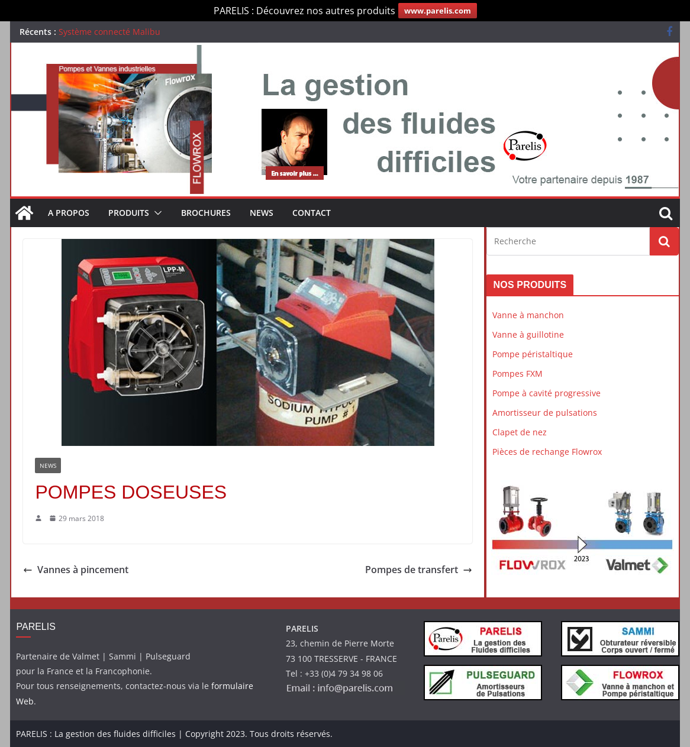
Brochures (206, 212)
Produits (128, 212)
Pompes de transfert (418, 569)
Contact (311, 212)
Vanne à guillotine (528, 334)
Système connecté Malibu (109, 31)
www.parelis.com (437, 10)
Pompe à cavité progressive (546, 393)
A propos (68, 212)
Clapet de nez (519, 432)
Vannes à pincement (75, 569)
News (261, 212)
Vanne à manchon (528, 315)
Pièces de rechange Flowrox (547, 451)
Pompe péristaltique (532, 354)
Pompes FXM (517, 373)
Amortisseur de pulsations (544, 412)
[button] (155, 213)
